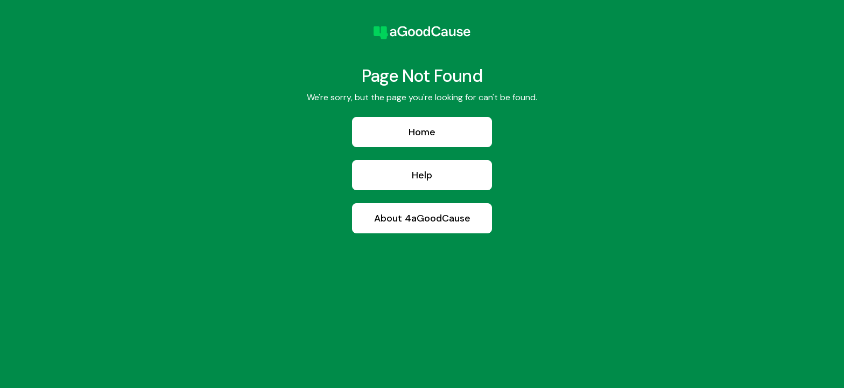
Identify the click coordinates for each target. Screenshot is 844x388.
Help (422, 175)
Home (422, 132)
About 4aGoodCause (422, 218)
